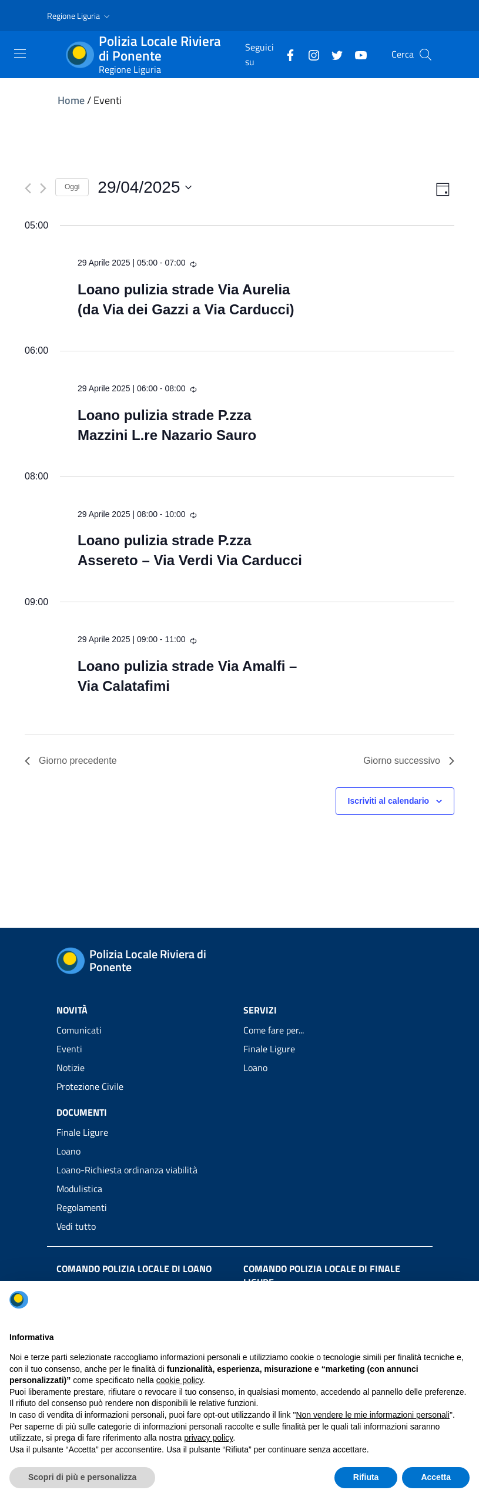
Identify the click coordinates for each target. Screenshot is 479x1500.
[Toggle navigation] (20, 53)
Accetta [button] (436, 1477)
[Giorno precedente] (28, 188)
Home (71, 100)
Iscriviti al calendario (389, 801)
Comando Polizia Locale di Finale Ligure (321, 1275)
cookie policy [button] (179, 1380)
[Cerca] (425, 55)
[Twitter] (332, 54)
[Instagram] (309, 54)
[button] (79, 16)
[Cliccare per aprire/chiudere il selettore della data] (144, 187)
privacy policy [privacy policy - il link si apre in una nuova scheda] (208, 1437)
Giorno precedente (71, 761)
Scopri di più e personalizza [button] (82, 1477)
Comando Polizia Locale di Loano (134, 1268)
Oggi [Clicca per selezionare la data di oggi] (72, 187)
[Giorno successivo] (43, 188)
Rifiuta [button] (366, 1477)
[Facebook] (285, 54)
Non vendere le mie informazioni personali (372, 1415)
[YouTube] (356, 54)
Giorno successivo (408, 761)
